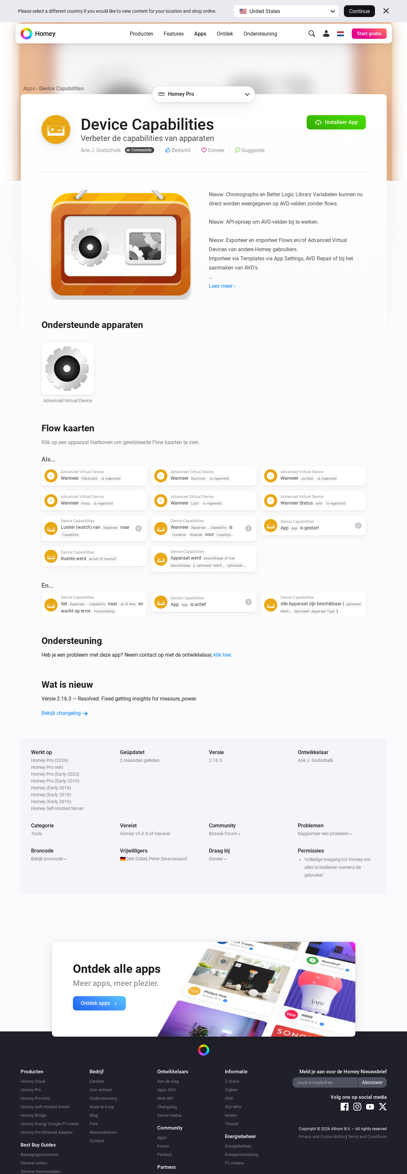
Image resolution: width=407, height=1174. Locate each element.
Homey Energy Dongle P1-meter (50, 1123)
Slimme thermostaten (40, 1171)
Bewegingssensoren (40, 1154)
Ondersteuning (260, 43)
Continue (359, 11)
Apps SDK (166, 1089)
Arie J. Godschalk (315, 760)
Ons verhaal (100, 1089)
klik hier (222, 655)
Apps (200, 43)
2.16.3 (215, 760)
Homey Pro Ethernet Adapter (47, 1132)
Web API (165, 1098)
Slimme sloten (34, 1163)
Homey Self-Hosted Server (45, 1106)
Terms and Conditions (367, 1136)
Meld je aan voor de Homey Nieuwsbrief (343, 1072)
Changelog (167, 1106)
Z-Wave (232, 1081)
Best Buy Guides (38, 1145)
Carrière (97, 1081)
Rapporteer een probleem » (325, 833)
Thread (231, 1123)
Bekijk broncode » (48, 858)
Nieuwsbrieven (103, 1132)
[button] (286, 11)
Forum (163, 1146)
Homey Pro (31, 1089)
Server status (169, 1115)
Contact (97, 1140)
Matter (231, 1115)
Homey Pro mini (35, 1098)
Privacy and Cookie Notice (321, 1136)
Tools (36, 833)
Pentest (164, 1154)
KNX (229, 1098)
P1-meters (234, 1163)
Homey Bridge (33, 1115)
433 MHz (233, 1106)
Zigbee (231, 1089)
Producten (141, 43)
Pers (94, 1123)
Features (174, 43)
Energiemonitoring (241, 1154)
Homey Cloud (33, 1081)
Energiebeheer (238, 1146)
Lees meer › (222, 286)
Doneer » (218, 858)
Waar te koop (102, 1106)
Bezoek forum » (224, 833)
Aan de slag (168, 1081)
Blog (94, 1115)
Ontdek (225, 43)
